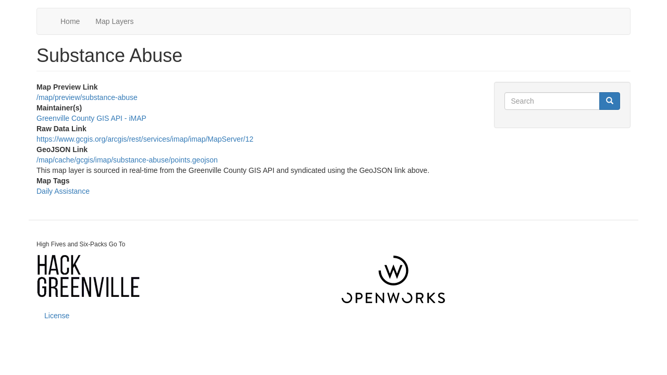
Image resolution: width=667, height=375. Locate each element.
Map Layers (114, 21)
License (56, 315)
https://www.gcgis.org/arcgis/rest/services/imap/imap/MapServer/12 (144, 139)
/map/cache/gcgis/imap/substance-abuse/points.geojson (127, 160)
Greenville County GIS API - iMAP (91, 118)
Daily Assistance (63, 191)
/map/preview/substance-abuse (87, 97)
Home (70, 21)
